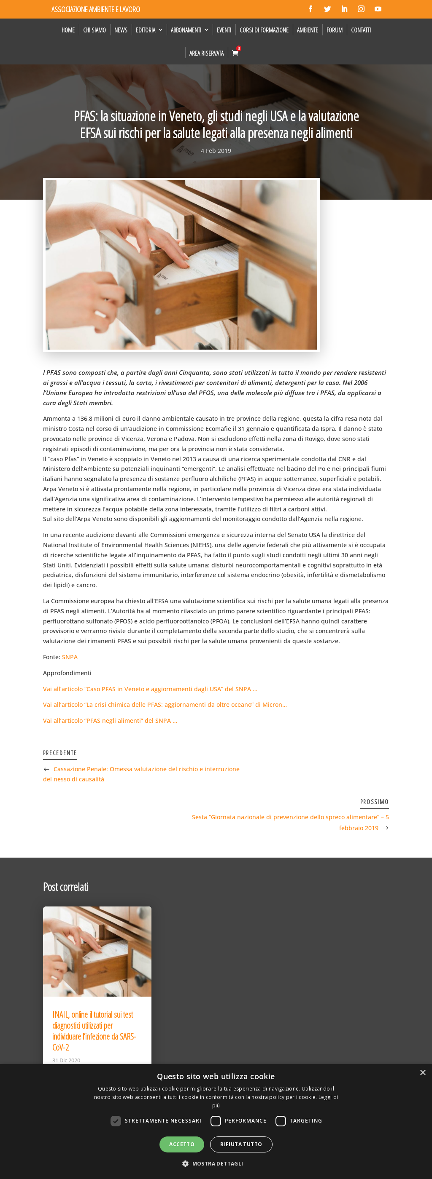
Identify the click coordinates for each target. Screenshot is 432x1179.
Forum (335, 30)
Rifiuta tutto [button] (241, 1144)
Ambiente (307, 30)
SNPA (70, 657)
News (120, 30)
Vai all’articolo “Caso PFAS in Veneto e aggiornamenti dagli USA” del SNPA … (150, 689)
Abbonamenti (186, 30)
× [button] (422, 1073)
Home (68, 30)
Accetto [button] (181, 1144)
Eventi (224, 30)
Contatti (361, 30)
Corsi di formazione (264, 30)
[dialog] (216, 1121)
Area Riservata (206, 53)
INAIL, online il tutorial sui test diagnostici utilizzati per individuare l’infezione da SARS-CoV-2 (94, 1031)
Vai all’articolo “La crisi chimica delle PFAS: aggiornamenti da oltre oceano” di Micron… (165, 704)
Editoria (145, 30)
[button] (216, 1164)
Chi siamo (94, 30)
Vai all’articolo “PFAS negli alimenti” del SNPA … (110, 720)
